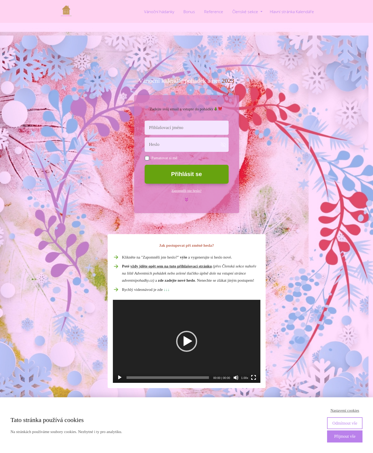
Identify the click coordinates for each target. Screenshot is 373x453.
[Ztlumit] (236, 377)
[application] (186, 341)
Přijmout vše (344, 436)
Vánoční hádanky (159, 11)
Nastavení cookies (344, 410)
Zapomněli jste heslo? (186, 191)
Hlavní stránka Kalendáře (292, 11)
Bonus (189, 11)
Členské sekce (245, 11)
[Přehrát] (119, 377)
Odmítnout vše (344, 423)
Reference (213, 11)
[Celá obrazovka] (253, 377)
